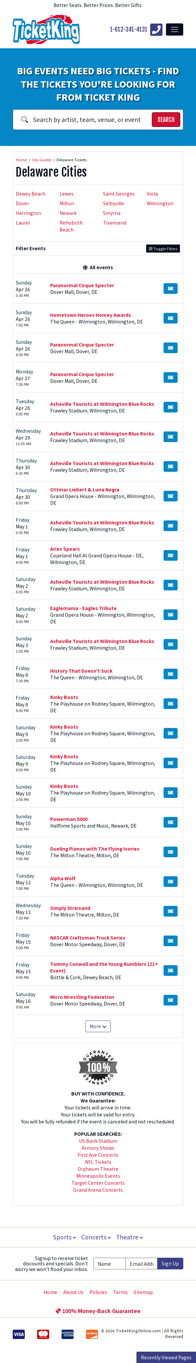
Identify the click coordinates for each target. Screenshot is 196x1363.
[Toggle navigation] (174, 29)
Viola (152, 193)
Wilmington (160, 203)
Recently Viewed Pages (166, 1357)
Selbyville (113, 203)
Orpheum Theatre (98, 1168)
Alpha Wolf (62, 878)
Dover (22, 203)
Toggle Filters (163, 248)
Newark (68, 213)
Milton (67, 203)
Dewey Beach (30, 193)
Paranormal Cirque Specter (82, 285)
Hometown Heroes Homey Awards (90, 315)
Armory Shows (98, 1147)
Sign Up (170, 1263)
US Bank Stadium (98, 1140)
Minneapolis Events (98, 1175)
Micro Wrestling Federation (82, 997)
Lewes (67, 193)
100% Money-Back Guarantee (98, 1311)
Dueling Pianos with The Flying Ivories (94, 848)
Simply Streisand (70, 908)
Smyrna (111, 213)
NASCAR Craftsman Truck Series (87, 937)
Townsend (114, 222)
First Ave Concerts (98, 1154)
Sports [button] (64, 1237)
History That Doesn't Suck (81, 670)
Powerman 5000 (69, 819)
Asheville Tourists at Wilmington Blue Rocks (102, 403)
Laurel (23, 222)
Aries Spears (65, 548)
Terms (120, 1292)
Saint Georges (119, 193)
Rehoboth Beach (71, 226)
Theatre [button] (130, 1237)
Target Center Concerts (98, 1182)
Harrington (28, 213)
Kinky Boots (64, 697)
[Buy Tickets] (171, 288)
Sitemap (143, 1292)
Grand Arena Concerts (98, 1189)
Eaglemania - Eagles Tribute (83, 608)
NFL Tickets (98, 1161)
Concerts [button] (96, 1237)
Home (50, 1292)
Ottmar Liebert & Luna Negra (84, 489)
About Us (73, 1292)
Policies (98, 1292)
